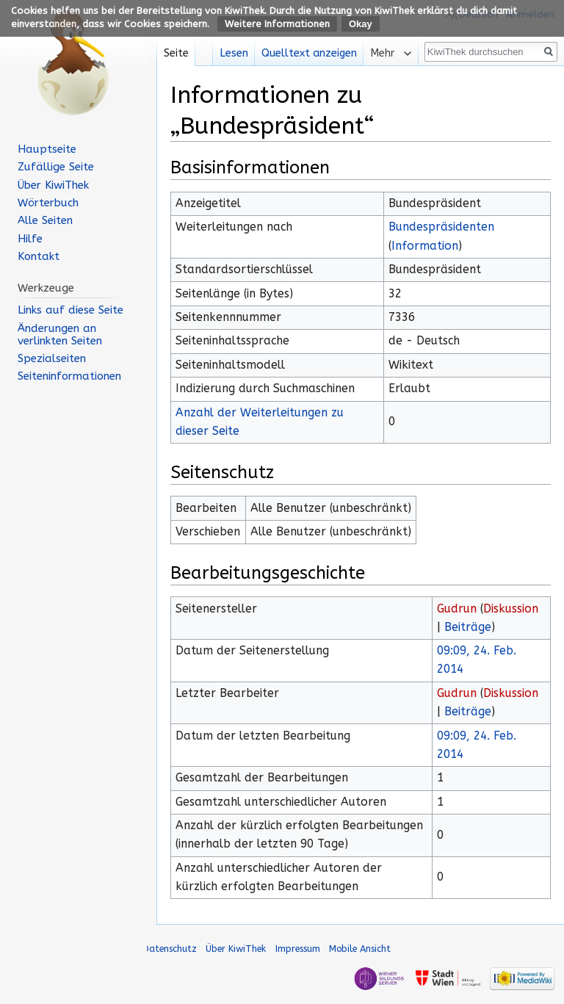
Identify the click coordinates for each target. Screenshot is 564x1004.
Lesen (234, 53)
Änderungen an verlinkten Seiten (60, 334)
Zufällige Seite (56, 166)
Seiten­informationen (69, 376)
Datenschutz (169, 948)
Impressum (297, 948)
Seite (176, 53)
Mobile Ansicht (360, 948)
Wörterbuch (48, 202)
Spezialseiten (52, 358)
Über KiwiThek (53, 185)
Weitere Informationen (277, 23)
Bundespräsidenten (441, 227)
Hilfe (30, 238)
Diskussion (510, 608)
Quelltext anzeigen (309, 53)
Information (424, 246)
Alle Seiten (45, 220)
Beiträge (467, 627)
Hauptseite (47, 149)
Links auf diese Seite (70, 310)
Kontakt (38, 256)
